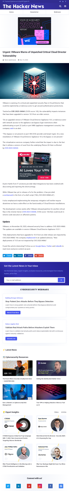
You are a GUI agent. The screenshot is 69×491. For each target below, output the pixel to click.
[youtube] (29, 486)
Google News (41, 246)
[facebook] (50, 486)
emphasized (30, 238)
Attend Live (11, 339)
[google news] (61, 486)
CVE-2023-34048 (29, 212)
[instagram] (40, 486)
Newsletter (34, 12)
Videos (56, 412)
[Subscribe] (61, 280)
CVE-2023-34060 (11, 148)
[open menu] (65, 6)
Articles (63, 412)
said (11, 128)
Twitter (49, 246)
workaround (8, 195)
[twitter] (8, 486)
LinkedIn (58, 246)
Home (11, 12)
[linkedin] (18, 486)
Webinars (57, 12)
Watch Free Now (13, 312)
